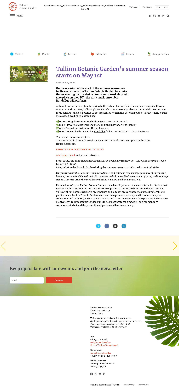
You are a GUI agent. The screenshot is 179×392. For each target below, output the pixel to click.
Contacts (147, 7)
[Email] (115, 226)
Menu (16, 15)
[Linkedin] (124, 226)
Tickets (133, 7)
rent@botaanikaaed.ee (100, 353)
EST (158, 7)
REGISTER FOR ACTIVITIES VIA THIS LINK (80, 149)
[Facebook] (107, 226)
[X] (98, 226)
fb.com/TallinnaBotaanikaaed (104, 345)
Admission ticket (65, 155)
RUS (165, 7)
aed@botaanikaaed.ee (100, 342)
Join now (59, 280)
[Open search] (167, 15)
